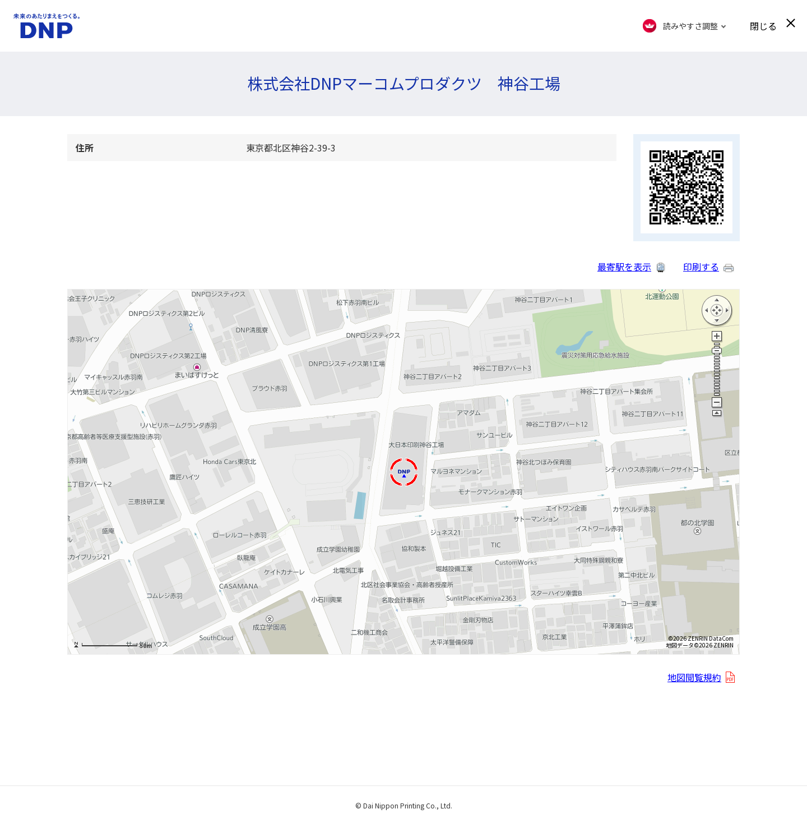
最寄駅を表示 (624, 266)
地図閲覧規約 (694, 677)
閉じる (763, 26)
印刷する (701, 266)
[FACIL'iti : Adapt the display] (684, 26)
